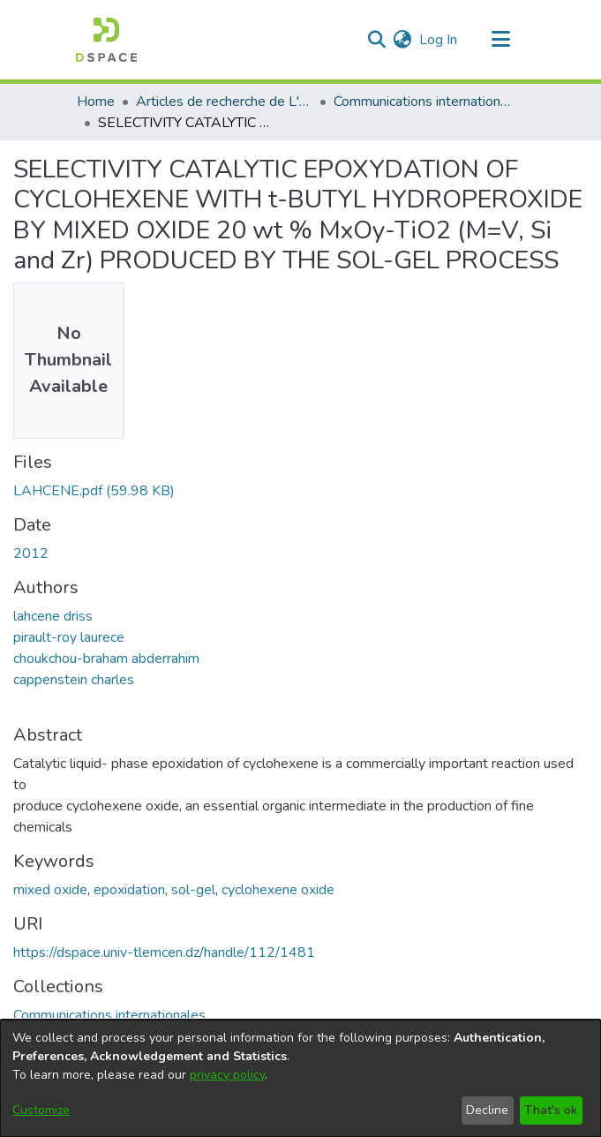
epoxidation (129, 890)
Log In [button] (439, 39)
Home (96, 101)
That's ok (550, 1110)
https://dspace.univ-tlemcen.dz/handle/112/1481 (164, 952)
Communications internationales (422, 101)
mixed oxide (50, 890)
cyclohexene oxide (278, 890)
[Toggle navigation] (501, 39)
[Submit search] (377, 39)
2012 (31, 553)
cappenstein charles (73, 679)
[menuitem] (403, 39)
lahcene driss (53, 616)
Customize (41, 1110)
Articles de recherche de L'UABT (224, 101)
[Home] (106, 40)
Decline (487, 1110)
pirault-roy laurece (68, 637)
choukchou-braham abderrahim (106, 658)
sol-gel (193, 890)
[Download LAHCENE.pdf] (94, 491)
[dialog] (300, 1078)
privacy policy (227, 1074)
